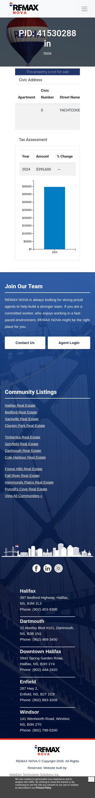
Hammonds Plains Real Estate (29, 482)
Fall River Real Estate (22, 475)
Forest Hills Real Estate (23, 469)
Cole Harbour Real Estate (25, 457)
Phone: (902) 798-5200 (38, 730)
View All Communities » (23, 496)
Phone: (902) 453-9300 (38, 609)
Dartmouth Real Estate (23, 450)
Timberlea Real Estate (22, 437)
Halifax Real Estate (20, 405)
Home (47, 53)
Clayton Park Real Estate (25, 426)
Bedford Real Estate (21, 412)
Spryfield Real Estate (21, 444)
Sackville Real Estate (22, 419)
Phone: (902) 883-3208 (38, 700)
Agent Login (69, 343)
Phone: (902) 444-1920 (38, 670)
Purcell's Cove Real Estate (26, 489)
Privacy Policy (43, 787)
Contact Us (25, 343)
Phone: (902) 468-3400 (38, 639)
